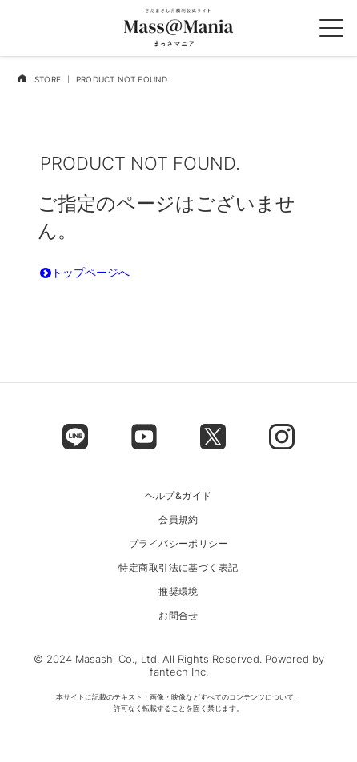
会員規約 (178, 520)
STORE (47, 79)
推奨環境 (178, 591)
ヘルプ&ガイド (178, 496)
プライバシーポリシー (179, 544)
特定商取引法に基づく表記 (178, 567)
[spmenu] (331, 28)
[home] (22, 78)
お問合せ (178, 615)
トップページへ (85, 272)
